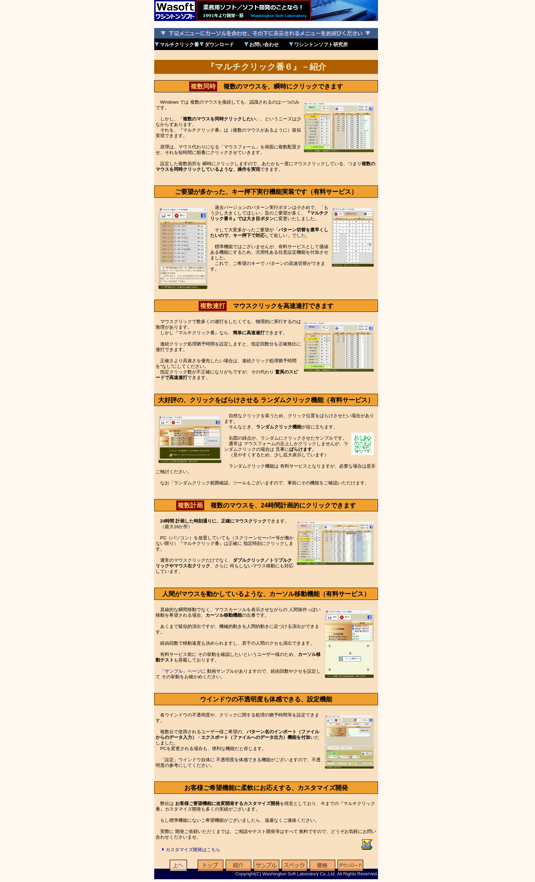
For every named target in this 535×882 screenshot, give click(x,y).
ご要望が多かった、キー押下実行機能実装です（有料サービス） (266, 191)
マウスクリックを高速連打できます (266, 306)
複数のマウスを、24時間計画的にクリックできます (266, 505)
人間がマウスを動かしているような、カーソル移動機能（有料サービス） (266, 593)
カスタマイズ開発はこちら (193, 849)
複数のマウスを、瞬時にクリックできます (266, 86)
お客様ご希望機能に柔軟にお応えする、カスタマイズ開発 (266, 787)
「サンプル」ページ (180, 671)
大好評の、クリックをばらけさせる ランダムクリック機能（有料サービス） (266, 400)
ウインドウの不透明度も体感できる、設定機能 (266, 699)
